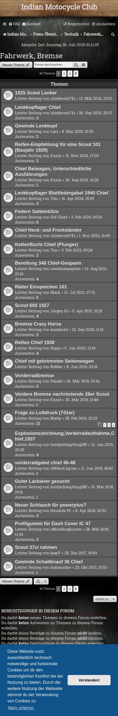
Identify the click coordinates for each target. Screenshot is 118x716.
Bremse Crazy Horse (38, 324)
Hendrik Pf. (60, 510)
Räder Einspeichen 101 (41, 286)
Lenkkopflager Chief (38, 107)
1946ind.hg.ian (63, 468)
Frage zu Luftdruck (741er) (45, 412)
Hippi (55, 348)
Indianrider (60, 567)
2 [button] (64, 73)
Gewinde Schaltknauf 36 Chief (49, 561)
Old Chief (58, 216)
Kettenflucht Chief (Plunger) (46, 244)
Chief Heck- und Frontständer (48, 230)
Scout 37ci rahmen (36, 547)
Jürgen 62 (59, 310)
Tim (54, 198)
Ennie (55, 155)
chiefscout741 (62, 98)
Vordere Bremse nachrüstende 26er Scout (62, 394)
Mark (55, 292)
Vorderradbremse (34, 375)
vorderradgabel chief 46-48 (45, 462)
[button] (75, 73)
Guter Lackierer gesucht (42, 481)
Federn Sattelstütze (37, 211)
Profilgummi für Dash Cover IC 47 (53, 523)
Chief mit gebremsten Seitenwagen (54, 361)
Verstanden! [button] (89, 680)
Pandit (56, 381)
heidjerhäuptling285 (68, 444)
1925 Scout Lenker (36, 92)
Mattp (55, 418)
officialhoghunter (66, 529)
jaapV (55, 552)
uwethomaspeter (65, 268)
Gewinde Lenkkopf (36, 125)
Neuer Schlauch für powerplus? (50, 505)
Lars (54, 131)
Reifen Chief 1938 (35, 342)
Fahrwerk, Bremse (31, 55)
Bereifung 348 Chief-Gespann (48, 263)
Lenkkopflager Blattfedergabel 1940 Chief (61, 193)
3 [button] (70, 73)
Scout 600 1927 (32, 305)
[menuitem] (14, 24)
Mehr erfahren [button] (21, 708)
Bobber (56, 366)
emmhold (59, 329)
